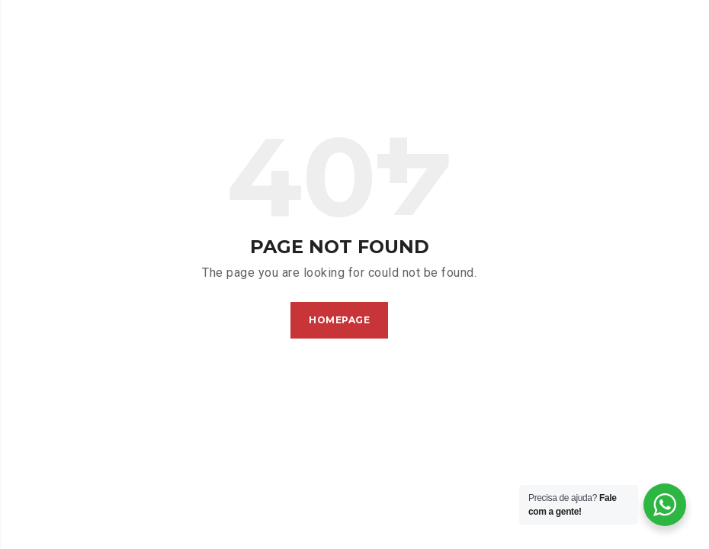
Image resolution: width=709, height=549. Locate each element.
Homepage (339, 320)
